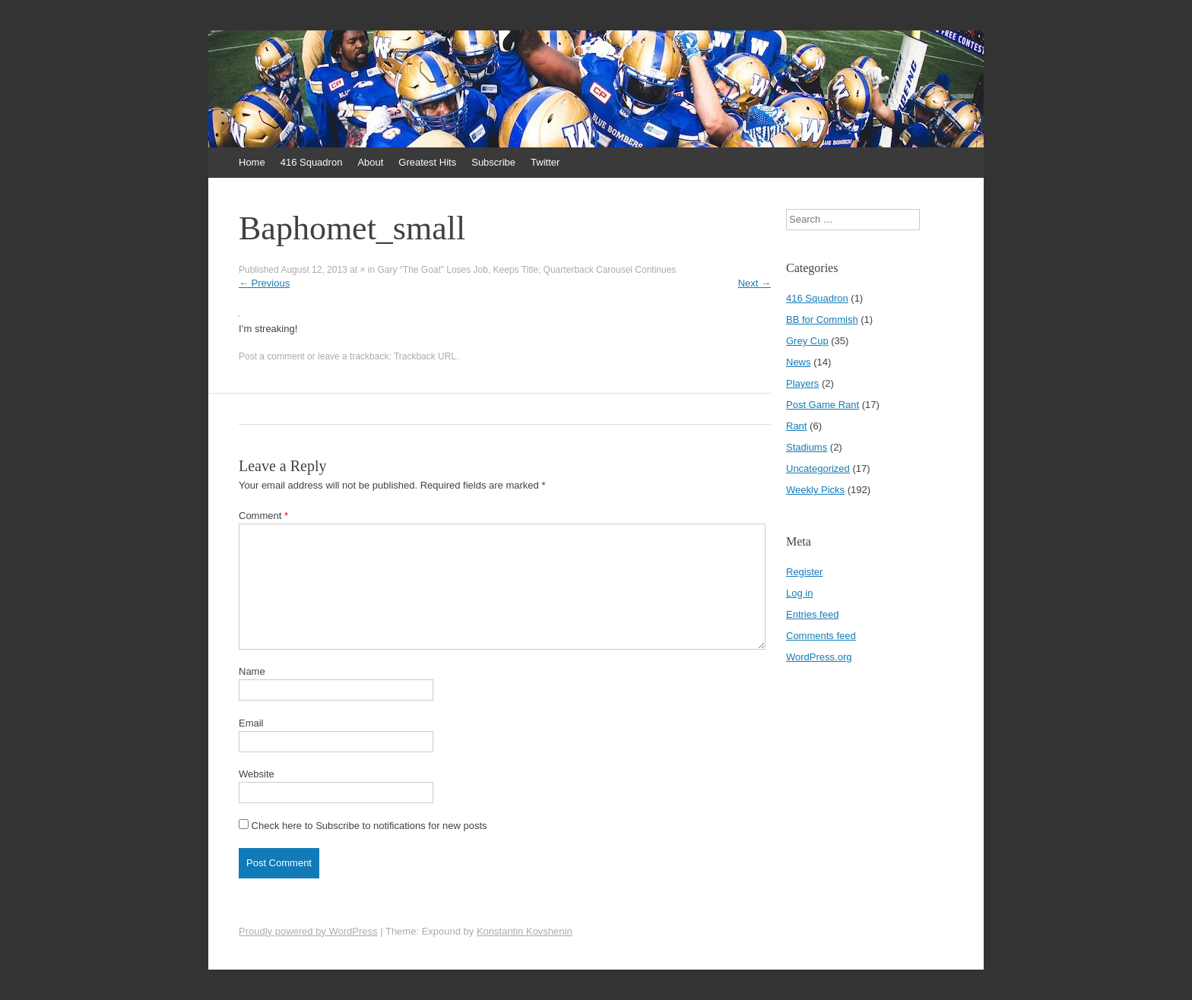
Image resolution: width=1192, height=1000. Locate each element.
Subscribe (493, 162)
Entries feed (812, 614)
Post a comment (272, 356)
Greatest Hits (427, 162)
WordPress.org (818, 657)
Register (804, 572)
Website (256, 774)
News (798, 362)
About (370, 162)
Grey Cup (807, 341)
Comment (263, 515)
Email (251, 723)
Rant (796, 426)
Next (754, 283)
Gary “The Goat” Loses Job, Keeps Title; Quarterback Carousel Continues (527, 269)
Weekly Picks (815, 489)
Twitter (545, 162)
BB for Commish (822, 319)
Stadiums (806, 447)
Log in (799, 593)
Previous (264, 283)
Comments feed (821, 635)
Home (252, 162)
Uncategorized (818, 468)
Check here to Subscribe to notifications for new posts (363, 825)
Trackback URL (425, 356)
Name (252, 671)
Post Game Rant (822, 404)
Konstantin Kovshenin (524, 931)
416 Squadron (312, 162)
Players (802, 383)
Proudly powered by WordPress (308, 931)
